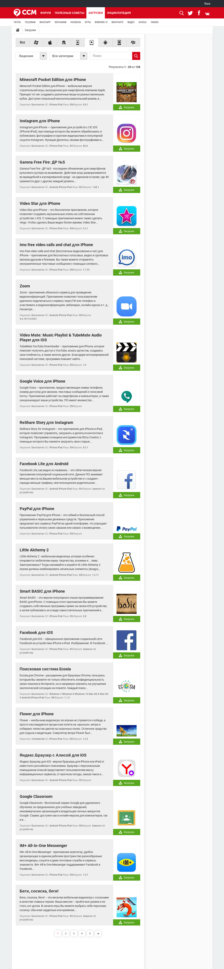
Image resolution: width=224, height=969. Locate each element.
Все (22, 42)
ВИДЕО (130, 22)
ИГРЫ (88, 22)
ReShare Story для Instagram (46, 422)
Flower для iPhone (37, 713)
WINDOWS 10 (101, 22)
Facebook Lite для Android (44, 463)
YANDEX (155, 22)
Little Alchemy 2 (34, 550)
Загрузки (95, 12)
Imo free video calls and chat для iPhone (56, 244)
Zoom (25, 286)
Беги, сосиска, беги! (39, 891)
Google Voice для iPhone (42, 381)
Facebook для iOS (36, 632)
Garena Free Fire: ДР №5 (42, 162)
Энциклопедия (119, 12)
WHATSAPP (44, 22)
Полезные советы (69, 12)
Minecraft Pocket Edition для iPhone (53, 79)
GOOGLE (143, 22)
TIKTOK (17, 22)
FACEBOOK (76, 22)
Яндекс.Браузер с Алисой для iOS (53, 755)
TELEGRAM (30, 22)
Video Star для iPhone (40, 203)
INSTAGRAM (60, 22)
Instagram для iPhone (40, 120)
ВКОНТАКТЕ (117, 22)
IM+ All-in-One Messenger (43, 845)
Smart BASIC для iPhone (42, 591)
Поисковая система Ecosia (45, 669)
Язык (207, 3)
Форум (45, 12)
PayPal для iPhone (37, 508)
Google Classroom (36, 796)
